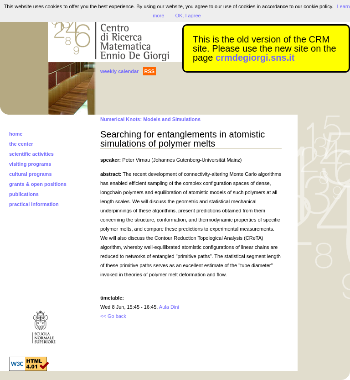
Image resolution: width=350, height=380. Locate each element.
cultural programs (30, 174)
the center (21, 144)
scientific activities (31, 154)
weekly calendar (119, 71)
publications (24, 194)
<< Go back (113, 316)
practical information (34, 204)
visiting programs (30, 164)
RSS (149, 71)
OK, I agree (188, 15)
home (15, 134)
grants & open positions (38, 184)
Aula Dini (169, 307)
